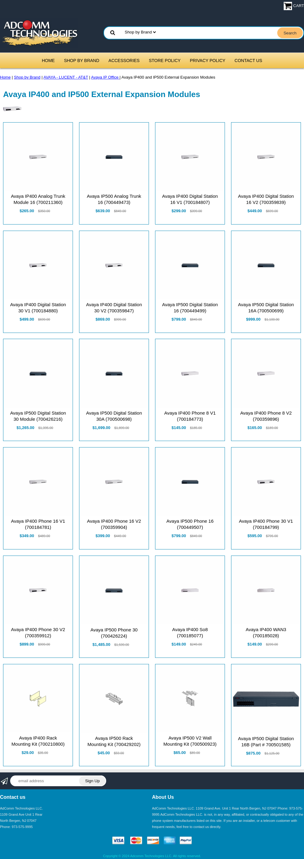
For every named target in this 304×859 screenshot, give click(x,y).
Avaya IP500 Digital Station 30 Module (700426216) (38, 416)
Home (48, 60)
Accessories (124, 60)
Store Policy (165, 60)
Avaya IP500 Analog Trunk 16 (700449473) (114, 199)
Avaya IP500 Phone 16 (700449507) (190, 524)
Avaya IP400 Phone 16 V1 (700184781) (38, 524)
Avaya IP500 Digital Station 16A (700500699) (266, 307)
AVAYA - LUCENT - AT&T (65, 77)
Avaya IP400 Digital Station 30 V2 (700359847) (114, 307)
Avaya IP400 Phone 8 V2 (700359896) (266, 416)
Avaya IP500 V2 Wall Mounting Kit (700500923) (190, 741)
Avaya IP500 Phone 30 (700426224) (114, 632)
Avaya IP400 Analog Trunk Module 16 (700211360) (38, 199)
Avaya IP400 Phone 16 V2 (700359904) (114, 524)
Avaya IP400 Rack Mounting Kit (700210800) (38, 741)
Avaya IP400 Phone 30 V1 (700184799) (266, 524)
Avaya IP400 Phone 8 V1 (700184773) (190, 416)
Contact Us (248, 60)
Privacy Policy (207, 60)
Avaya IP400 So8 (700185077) (190, 632)
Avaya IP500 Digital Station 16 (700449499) (190, 307)
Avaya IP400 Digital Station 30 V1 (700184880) (38, 307)
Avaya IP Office (105, 77)
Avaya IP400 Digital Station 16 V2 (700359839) (266, 199)
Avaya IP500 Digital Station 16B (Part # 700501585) (266, 741)
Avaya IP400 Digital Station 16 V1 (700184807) (190, 199)
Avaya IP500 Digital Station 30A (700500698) (114, 416)
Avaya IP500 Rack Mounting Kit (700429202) (114, 741)
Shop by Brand (81, 60)
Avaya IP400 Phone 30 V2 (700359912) (38, 632)
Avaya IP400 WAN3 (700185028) (266, 632)
